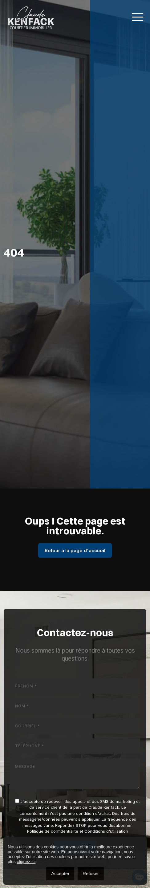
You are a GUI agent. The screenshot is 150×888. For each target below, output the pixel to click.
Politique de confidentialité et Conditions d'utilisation (77, 831)
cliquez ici (26, 861)
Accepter (60, 873)
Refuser (91, 873)
